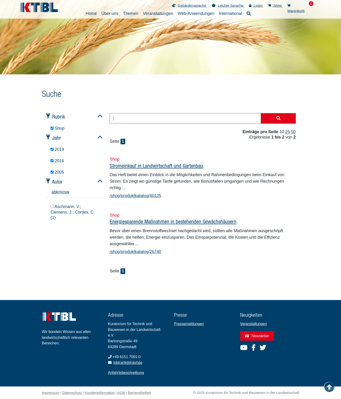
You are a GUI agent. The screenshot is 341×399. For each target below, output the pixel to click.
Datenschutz (72, 393)
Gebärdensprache (192, 5)
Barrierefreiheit (139, 393)
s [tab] (65, 192)
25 (287, 131)
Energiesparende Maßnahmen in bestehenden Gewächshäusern (173, 221)
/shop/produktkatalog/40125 (135, 195)
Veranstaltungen (253, 324)
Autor (57, 181)
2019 (57, 149)
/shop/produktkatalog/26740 (135, 251)
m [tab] (60, 192)
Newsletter (257, 336)
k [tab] (57, 192)
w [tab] (67, 192)
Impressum (51, 393)
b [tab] (55, 192)
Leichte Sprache (231, 5)
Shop (275, 5)
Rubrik (58, 116)
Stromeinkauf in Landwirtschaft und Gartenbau (156, 165)
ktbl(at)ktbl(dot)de (127, 363)
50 (293, 131)
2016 (57, 160)
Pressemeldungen (189, 324)
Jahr (56, 138)
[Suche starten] (278, 118)
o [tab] (63, 192)
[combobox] (185, 118)
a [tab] (53, 192)
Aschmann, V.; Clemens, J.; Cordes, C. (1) (73, 212)
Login (256, 5)
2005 (57, 172)
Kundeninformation (100, 393)
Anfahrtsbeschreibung (126, 373)
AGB (121, 393)
